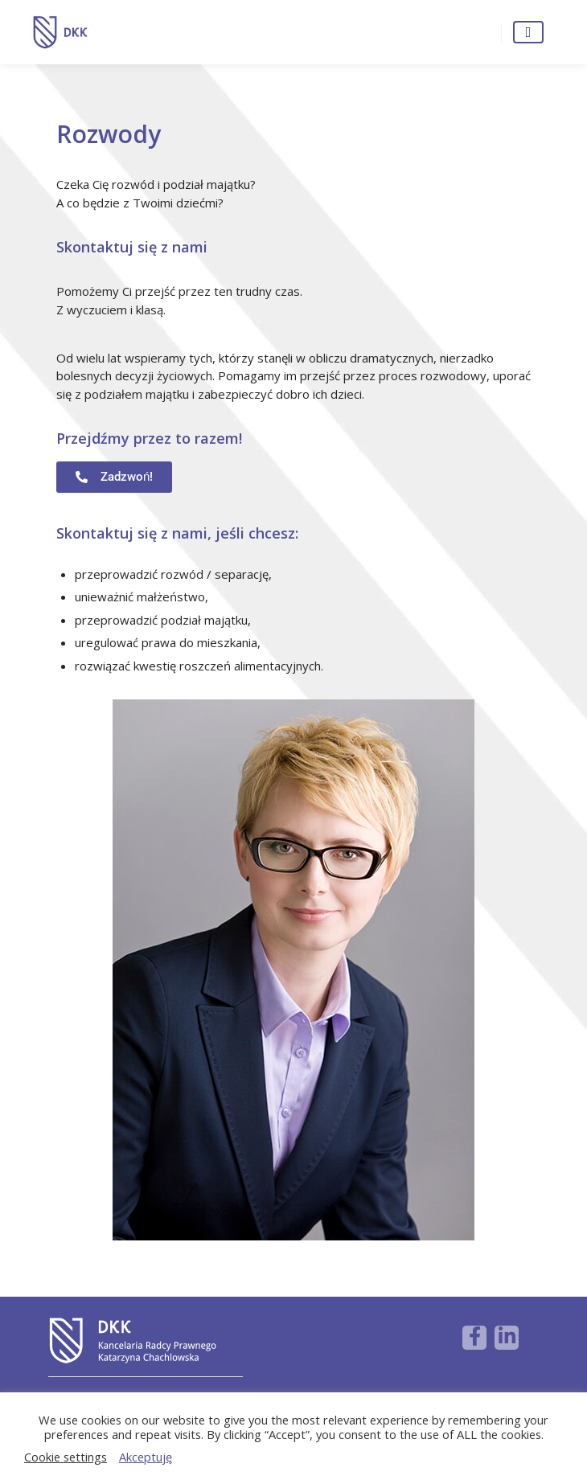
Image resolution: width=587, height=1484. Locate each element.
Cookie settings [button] (65, 1456)
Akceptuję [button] (145, 1456)
